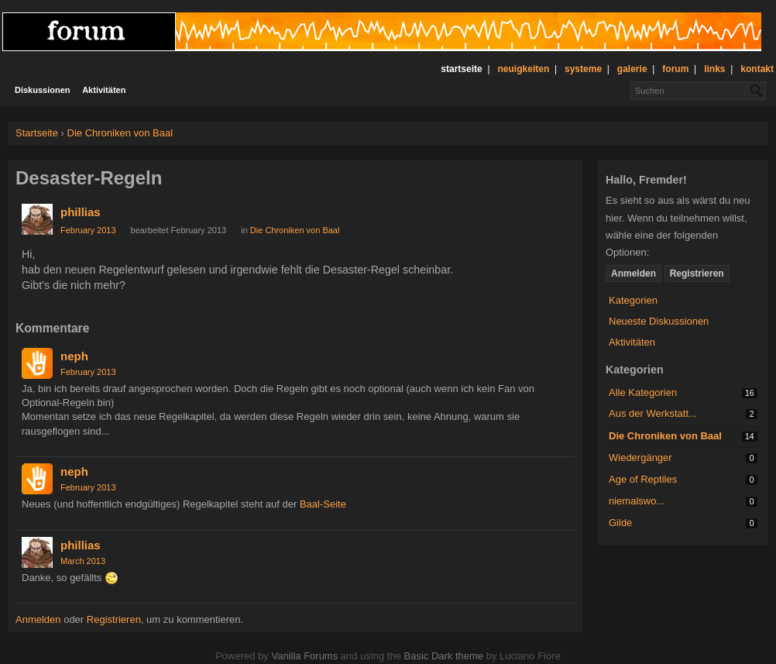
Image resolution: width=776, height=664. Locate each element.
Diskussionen (42, 90)
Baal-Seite (323, 504)
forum (675, 69)
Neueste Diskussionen (659, 321)
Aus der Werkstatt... (653, 413)
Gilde (620, 522)
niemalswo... (636, 501)
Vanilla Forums (304, 656)
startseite (461, 69)
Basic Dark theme (443, 656)
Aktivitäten (103, 90)
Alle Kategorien (643, 392)
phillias (80, 211)
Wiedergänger (640, 457)
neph (74, 356)
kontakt (757, 69)
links (714, 69)
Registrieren (697, 273)
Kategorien (633, 300)
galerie (632, 69)
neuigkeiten (524, 69)
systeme (583, 69)
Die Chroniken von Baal (665, 436)
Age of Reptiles (643, 479)
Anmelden (633, 273)
